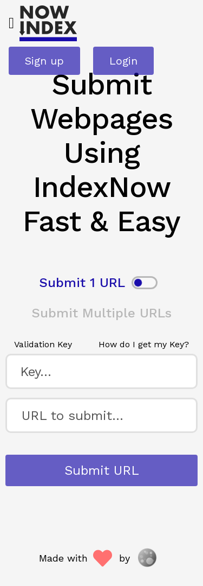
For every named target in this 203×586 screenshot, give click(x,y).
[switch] (144, 283)
